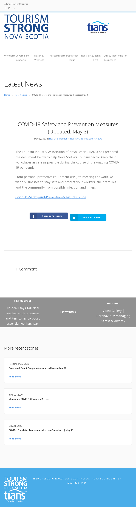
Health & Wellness (59, 138)
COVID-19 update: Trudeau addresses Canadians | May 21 (41, 426)
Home (7, 94)
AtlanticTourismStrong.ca (16, 3)
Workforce (10, 55)
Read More (15, 372)
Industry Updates (79, 138)
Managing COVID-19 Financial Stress (29, 395)
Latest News (21, 94)
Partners (64, 55)
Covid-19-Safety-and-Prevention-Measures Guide (50, 197)
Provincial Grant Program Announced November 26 (37, 364)
